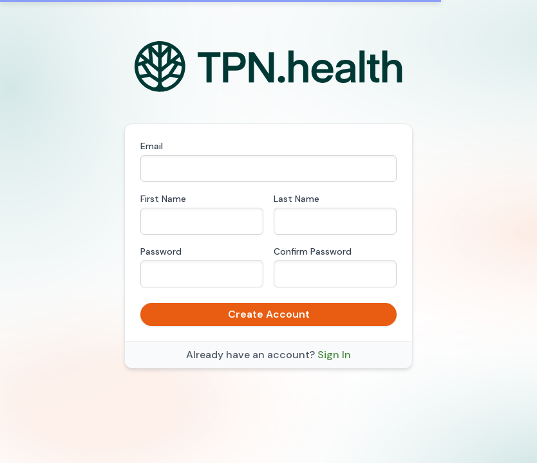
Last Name (296, 198)
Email (151, 146)
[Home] (269, 67)
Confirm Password (313, 251)
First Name (163, 198)
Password (161, 251)
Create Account (269, 314)
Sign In (334, 354)
